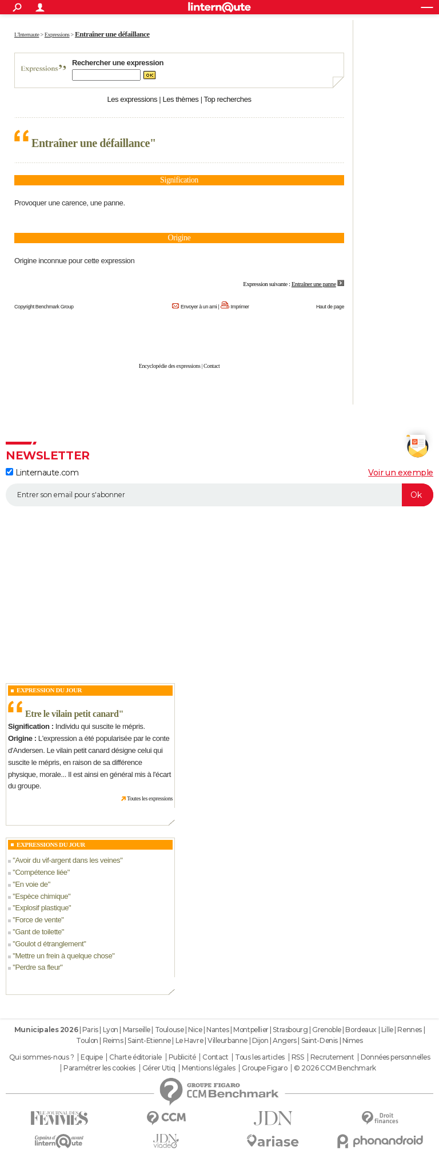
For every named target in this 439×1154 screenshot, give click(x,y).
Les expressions (132, 99)
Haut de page (330, 307)
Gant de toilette (38, 931)
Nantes (217, 1029)
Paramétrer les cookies (99, 1068)
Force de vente (38, 919)
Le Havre (189, 1040)
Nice (195, 1029)
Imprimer (240, 307)
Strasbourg (290, 1029)
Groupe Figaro (265, 1068)
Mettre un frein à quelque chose (63, 955)
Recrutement (332, 1057)
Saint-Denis (319, 1040)
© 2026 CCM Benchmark (335, 1068)
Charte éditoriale (135, 1057)
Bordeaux (361, 1029)
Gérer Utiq (158, 1068)
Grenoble (326, 1029)
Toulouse (169, 1029)
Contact (211, 366)
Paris (90, 1029)
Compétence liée (41, 872)
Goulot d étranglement (49, 943)
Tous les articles (260, 1057)
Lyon (110, 1029)
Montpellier (250, 1029)
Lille (387, 1029)
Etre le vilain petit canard (71, 714)
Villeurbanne (227, 1040)
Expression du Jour (49, 690)
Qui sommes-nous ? (41, 1057)
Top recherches (228, 99)
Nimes (352, 1040)
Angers (284, 1040)
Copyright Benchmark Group (44, 307)
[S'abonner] (219, 494)
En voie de (31, 884)
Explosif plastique (42, 907)
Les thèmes (180, 99)
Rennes (409, 1029)
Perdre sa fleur (37, 967)
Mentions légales (208, 1068)
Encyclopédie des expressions (170, 366)
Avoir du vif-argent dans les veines (67, 860)
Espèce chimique (41, 896)
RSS (298, 1057)
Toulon (87, 1040)
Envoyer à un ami (199, 307)
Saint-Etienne (149, 1040)
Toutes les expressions (150, 798)
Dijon (260, 1040)
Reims (113, 1040)
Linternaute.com (42, 472)
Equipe (91, 1057)
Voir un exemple (400, 472)
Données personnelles (395, 1057)
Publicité (182, 1057)
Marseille (136, 1029)
